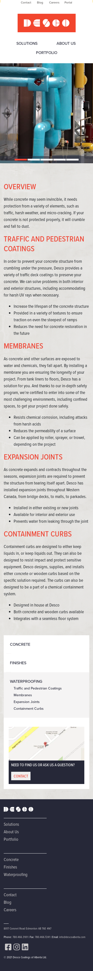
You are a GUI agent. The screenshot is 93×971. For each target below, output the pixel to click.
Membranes (23, 695)
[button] (21, 159)
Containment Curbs (29, 708)
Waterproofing (26, 681)
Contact (10, 895)
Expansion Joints (27, 701)
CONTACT (21, 776)
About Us (66, 43)
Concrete (20, 644)
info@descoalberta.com (72, 937)
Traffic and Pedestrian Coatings (38, 688)
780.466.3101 (20, 937)
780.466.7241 (42, 937)
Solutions (26, 43)
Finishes (18, 663)
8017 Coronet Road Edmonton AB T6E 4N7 (27, 928)
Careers (10, 909)
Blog (7, 902)
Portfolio (46, 53)
